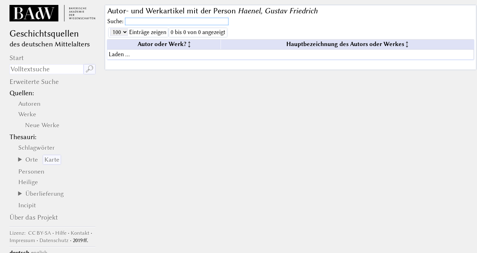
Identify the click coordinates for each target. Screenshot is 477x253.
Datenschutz (54, 240)
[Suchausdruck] (46, 69)
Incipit (27, 205)
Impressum (22, 240)
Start (16, 58)
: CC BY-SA (30, 233)
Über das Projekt (33, 217)
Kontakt (80, 233)
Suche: (116, 21)
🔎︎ (89, 69)
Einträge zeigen (147, 32)
